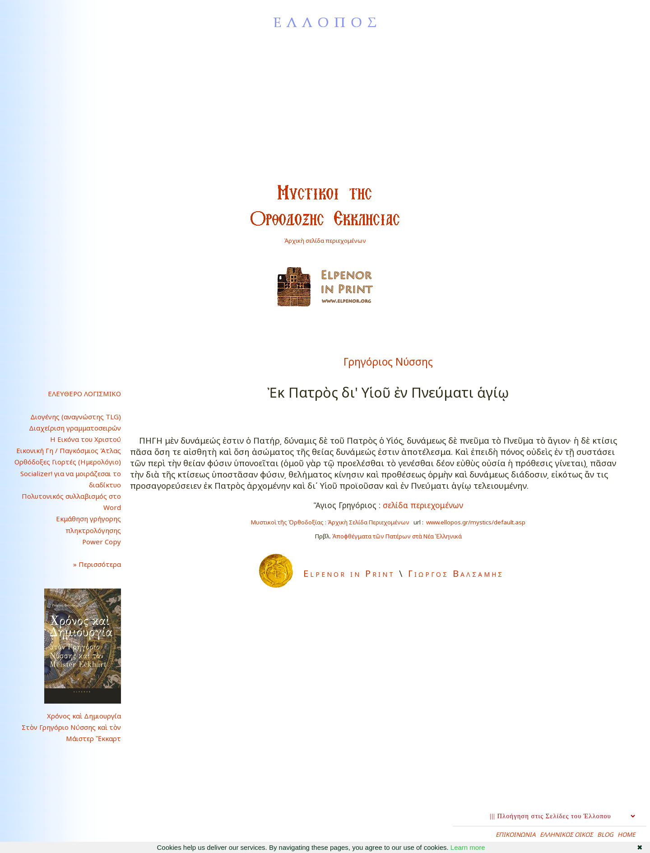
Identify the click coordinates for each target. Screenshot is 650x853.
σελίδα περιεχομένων (423, 505)
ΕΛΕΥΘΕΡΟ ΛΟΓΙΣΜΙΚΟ (84, 393)
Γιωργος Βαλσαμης (456, 573)
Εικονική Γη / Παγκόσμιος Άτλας (68, 450)
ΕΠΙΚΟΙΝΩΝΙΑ (516, 834)
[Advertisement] (325, 112)
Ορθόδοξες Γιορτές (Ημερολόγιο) (67, 461)
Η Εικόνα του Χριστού (85, 439)
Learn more (467, 847)
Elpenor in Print (349, 573)
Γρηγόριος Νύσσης (388, 362)
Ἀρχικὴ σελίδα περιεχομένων (325, 240)
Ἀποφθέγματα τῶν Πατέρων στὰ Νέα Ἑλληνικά (397, 536)
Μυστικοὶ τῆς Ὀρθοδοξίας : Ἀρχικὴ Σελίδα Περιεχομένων (330, 522)
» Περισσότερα (90, 564)
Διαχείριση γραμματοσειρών (75, 427)
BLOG (605, 834)
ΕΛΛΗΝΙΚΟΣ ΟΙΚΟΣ (566, 834)
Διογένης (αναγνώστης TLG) (75, 416)
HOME (626, 834)
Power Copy (101, 541)
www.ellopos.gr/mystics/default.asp (475, 522)
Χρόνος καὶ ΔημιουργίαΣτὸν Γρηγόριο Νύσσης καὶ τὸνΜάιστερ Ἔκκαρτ (71, 727)
